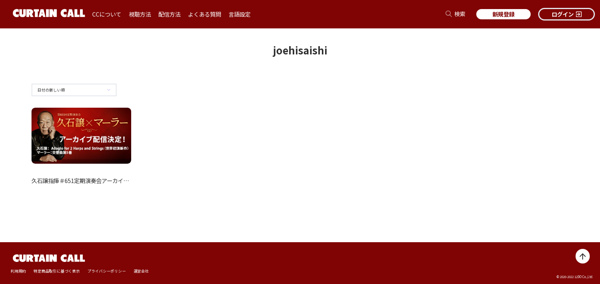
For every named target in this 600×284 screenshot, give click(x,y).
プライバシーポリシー (106, 271)
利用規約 (18, 271)
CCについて (106, 14)
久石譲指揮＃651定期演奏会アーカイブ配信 (86, 180)
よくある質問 (204, 14)
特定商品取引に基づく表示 (56, 271)
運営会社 (141, 271)
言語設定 (239, 14)
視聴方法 (140, 14)
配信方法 (169, 14)
